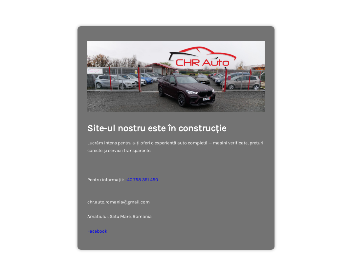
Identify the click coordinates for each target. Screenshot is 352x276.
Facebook (97, 231)
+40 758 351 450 (141, 179)
